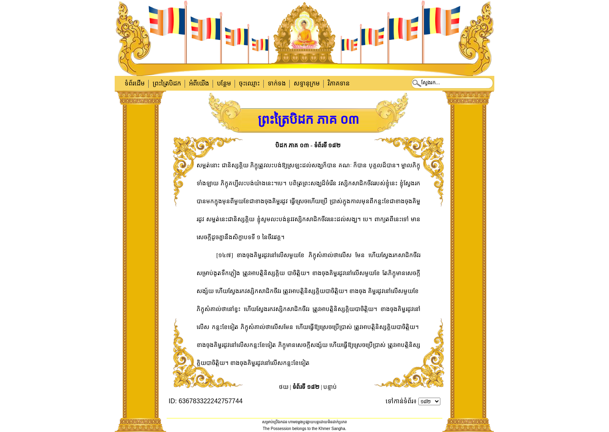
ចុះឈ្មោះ (249, 83)
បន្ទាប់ (330, 387)
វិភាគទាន (339, 83)
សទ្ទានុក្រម (307, 83)
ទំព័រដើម (135, 83)
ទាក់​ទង (277, 83)
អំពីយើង (199, 83)
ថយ (284, 387)
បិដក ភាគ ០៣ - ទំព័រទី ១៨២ (308, 145)
